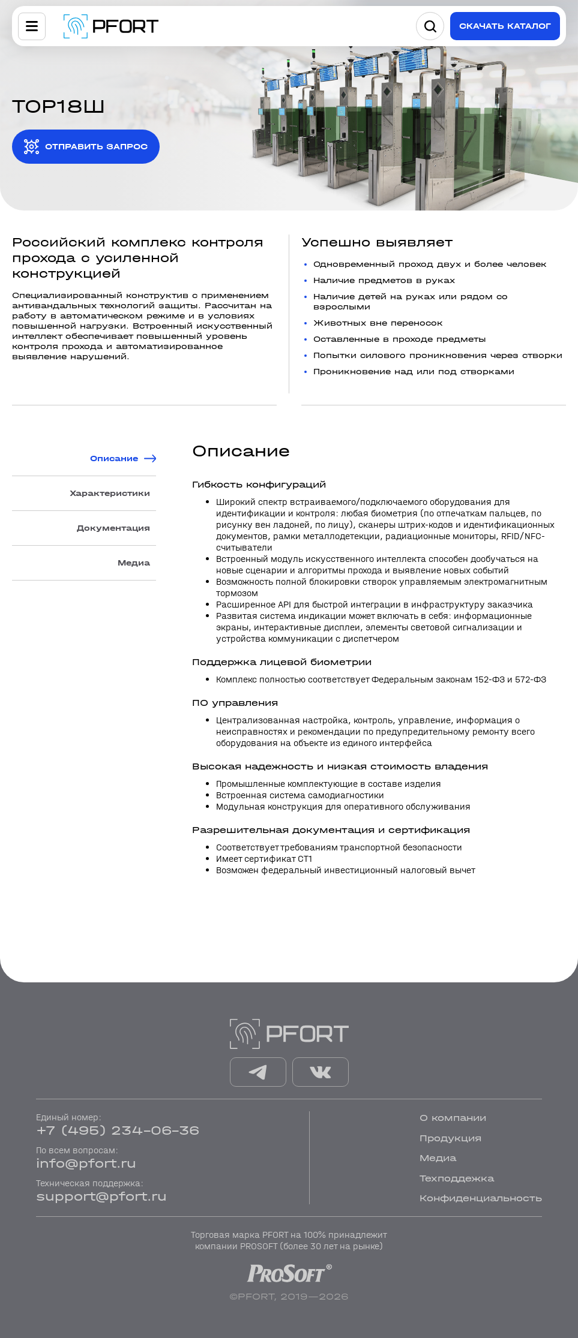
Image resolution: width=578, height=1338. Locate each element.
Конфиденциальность (481, 1198)
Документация (113, 528)
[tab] (84, 458)
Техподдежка (457, 1178)
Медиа (134, 563)
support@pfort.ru (101, 1196)
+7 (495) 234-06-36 (117, 1130)
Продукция (450, 1138)
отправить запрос (96, 147)
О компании (453, 1117)
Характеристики (110, 493)
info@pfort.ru (86, 1163)
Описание (114, 458)
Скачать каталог (505, 26)
